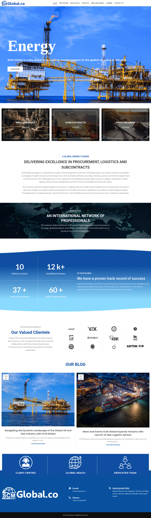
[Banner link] (25, 124)
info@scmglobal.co (79, 491)
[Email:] (70, 488)
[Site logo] (13, 3)
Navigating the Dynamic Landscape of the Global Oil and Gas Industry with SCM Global (38, 432)
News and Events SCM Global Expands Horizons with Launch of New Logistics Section (113, 433)
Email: (76, 488)
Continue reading (38, 444)
